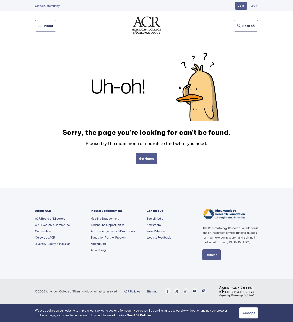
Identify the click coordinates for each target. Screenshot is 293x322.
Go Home (146, 158)
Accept (248, 313)
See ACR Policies (139, 315)
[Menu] (45, 25)
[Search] (246, 25)
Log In (254, 5)
